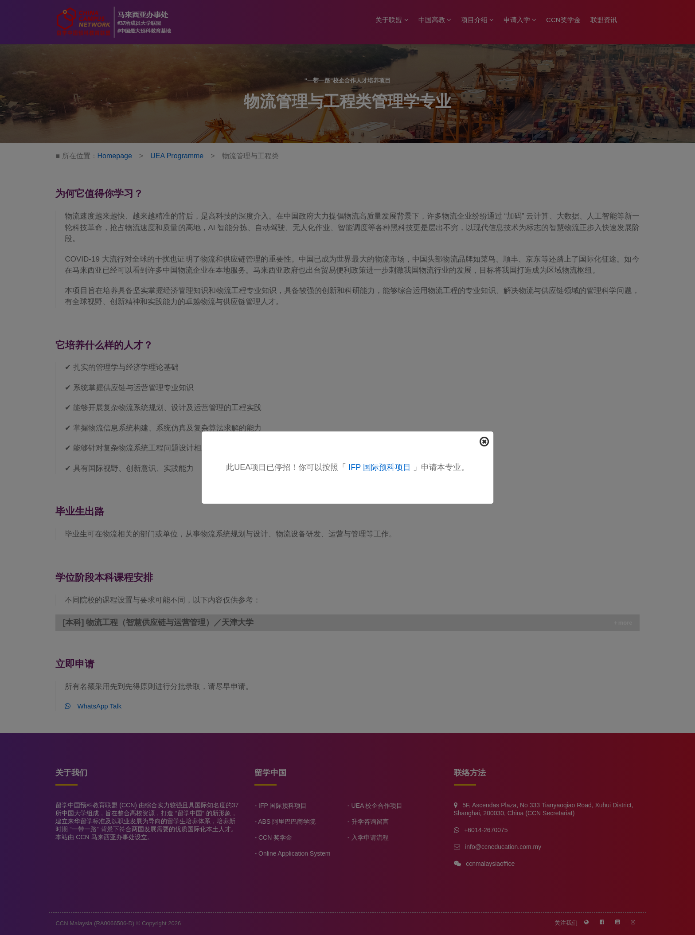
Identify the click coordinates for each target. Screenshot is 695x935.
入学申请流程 (370, 837)
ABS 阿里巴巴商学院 (287, 821)
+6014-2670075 (486, 829)
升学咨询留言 (370, 821)
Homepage (115, 156)
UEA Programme (176, 156)
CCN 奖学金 (275, 837)
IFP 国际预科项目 (379, 467)
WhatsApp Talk (93, 706)
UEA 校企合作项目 (377, 805)
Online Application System (294, 853)
